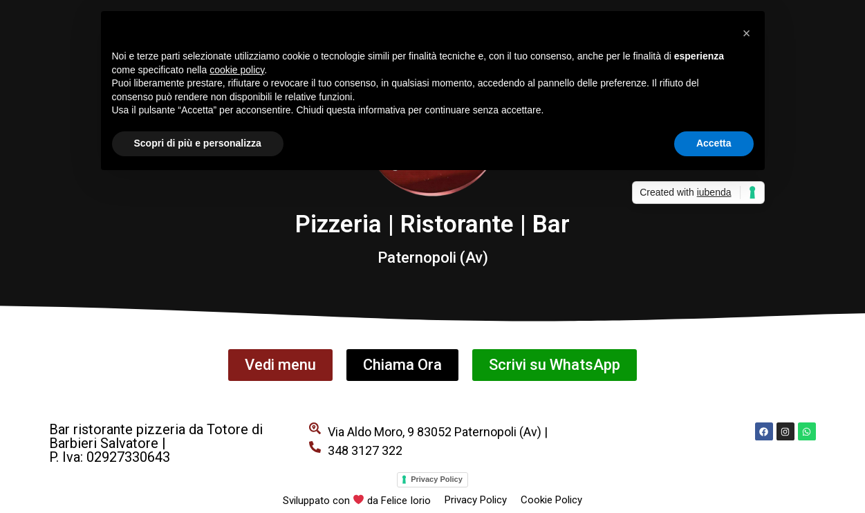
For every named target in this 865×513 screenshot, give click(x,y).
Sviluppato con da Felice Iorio (357, 500)
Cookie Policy (551, 500)
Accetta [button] (714, 143)
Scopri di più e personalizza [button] (197, 143)
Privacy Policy (437, 479)
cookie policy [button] (237, 69)
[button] (747, 33)
